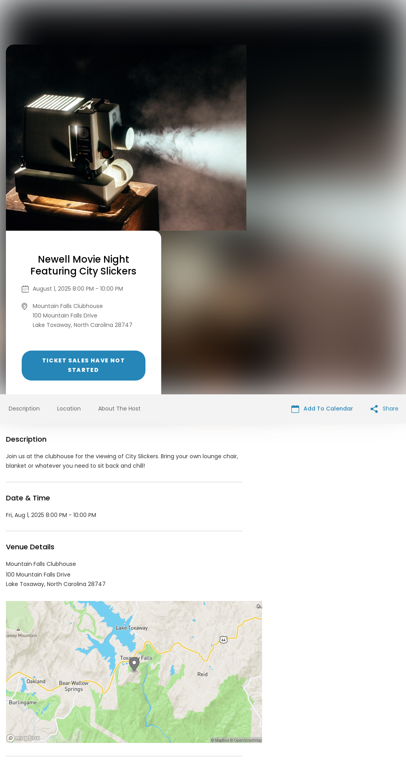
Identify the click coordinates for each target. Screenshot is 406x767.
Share (385, 245)
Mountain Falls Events (64, 636)
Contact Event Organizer (100, 707)
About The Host (119, 245)
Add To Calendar (322, 245)
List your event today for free (252, 697)
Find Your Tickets (265, 707)
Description (24, 245)
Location (69, 245)
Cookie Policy (313, 707)
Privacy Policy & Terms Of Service (188, 707)
